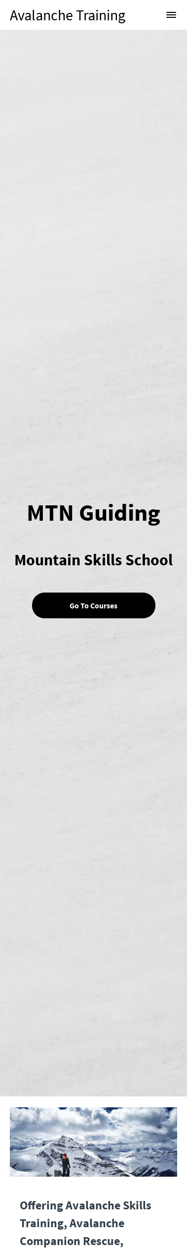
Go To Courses (93, 605)
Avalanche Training (67, 14)
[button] (171, 15)
